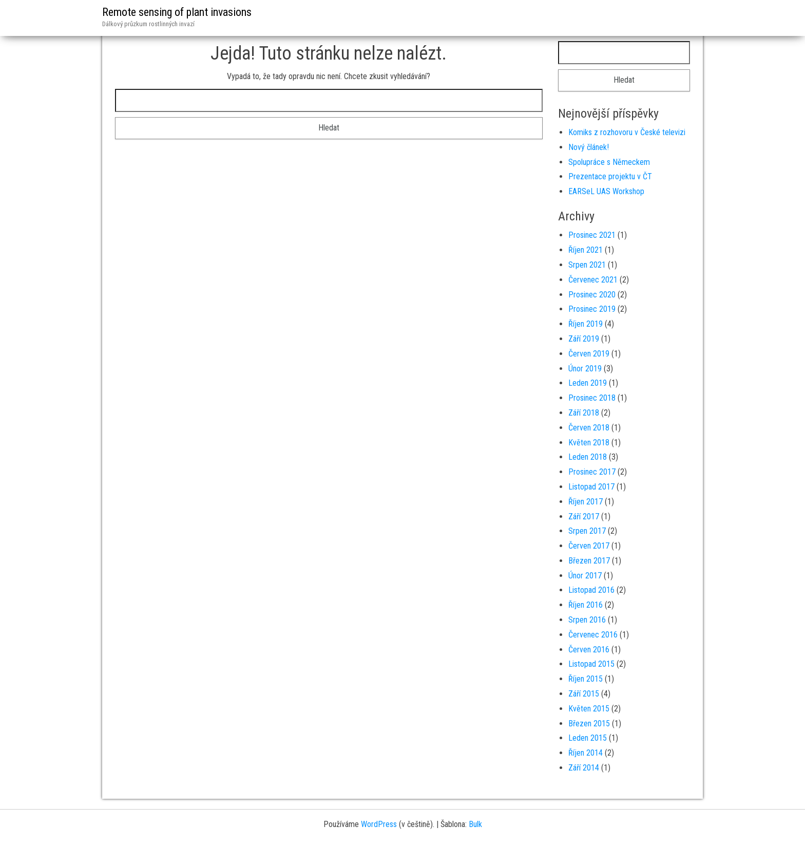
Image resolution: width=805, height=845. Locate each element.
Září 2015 (583, 694)
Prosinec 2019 (592, 309)
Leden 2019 (587, 383)
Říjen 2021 (585, 250)
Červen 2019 (588, 354)
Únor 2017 (585, 575)
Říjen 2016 (585, 605)
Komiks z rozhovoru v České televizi (626, 132)
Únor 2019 (585, 368)
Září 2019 (583, 339)
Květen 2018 (588, 442)
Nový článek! (588, 147)
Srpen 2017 (587, 531)
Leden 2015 (587, 738)
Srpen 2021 (587, 265)
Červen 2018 (588, 428)
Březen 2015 (589, 723)
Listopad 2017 (591, 487)
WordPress (379, 824)
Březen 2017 (589, 561)
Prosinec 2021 (592, 235)
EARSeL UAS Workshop (606, 191)
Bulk (475, 824)
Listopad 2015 (591, 664)
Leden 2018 (587, 457)
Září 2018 (583, 413)
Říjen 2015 (585, 679)
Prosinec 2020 (592, 294)
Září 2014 (583, 768)
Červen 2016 (588, 649)
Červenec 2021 (593, 280)
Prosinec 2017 (592, 472)
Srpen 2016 (587, 620)
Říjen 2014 (585, 753)
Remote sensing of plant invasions (177, 12)
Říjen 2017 (585, 501)
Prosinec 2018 (592, 398)
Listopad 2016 (591, 590)
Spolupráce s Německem (609, 162)
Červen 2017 (588, 546)
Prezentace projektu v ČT (610, 176)
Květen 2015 (588, 708)
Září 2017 (583, 516)
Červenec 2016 (593, 635)
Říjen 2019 (585, 324)
